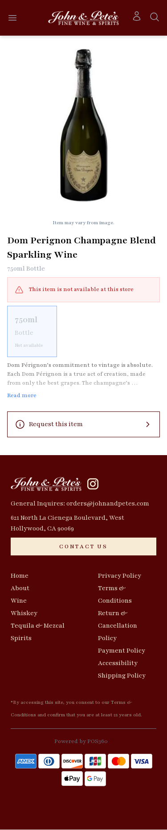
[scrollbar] (83, 331)
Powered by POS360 (81, 741)
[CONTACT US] (83, 546)
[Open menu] (12, 18)
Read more (22, 395)
